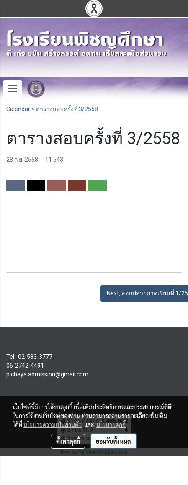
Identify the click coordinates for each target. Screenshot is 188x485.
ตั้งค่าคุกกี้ (68, 441)
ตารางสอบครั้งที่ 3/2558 (67, 109)
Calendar (18, 109)
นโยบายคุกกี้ (111, 424)
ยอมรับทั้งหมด (113, 441)
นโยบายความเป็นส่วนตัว (52, 424)
